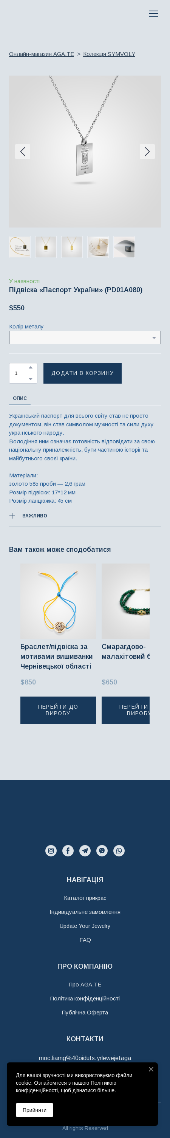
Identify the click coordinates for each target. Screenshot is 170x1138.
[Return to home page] (33, 13)
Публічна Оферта (85, 1012)
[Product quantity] (21, 373)
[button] (30, 367)
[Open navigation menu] (153, 13)
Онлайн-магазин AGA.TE (41, 54)
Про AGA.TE (85, 984)
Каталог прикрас (85, 898)
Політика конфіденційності (85, 998)
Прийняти (34, 1110)
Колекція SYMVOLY (109, 54)
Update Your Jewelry (85, 926)
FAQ (85, 940)
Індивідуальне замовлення (85, 912)
